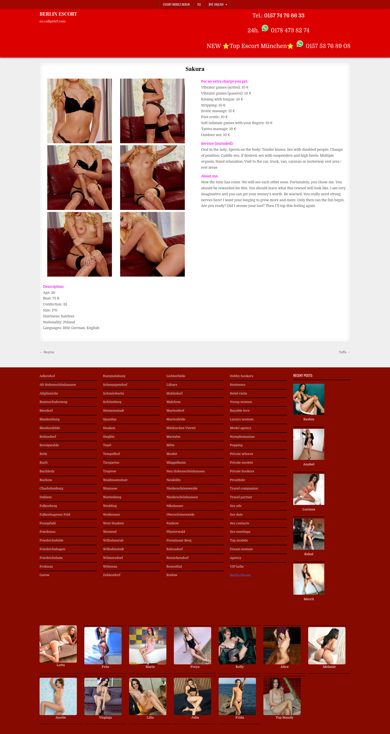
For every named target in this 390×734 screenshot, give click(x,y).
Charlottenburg (51, 488)
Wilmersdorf (113, 558)
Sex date (236, 514)
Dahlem (46, 497)
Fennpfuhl (48, 523)
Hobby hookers (241, 376)
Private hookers (242, 471)
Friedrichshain (51, 558)
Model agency (240, 428)
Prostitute (237, 480)
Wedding (110, 506)
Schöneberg (112, 402)
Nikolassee (174, 506)
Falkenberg (48, 506)
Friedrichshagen (52, 549)
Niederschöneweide (181, 488)
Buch (44, 462)
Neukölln (173, 480)
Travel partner (241, 497)
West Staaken (113, 523)
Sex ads (236, 506)
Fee (199, 4)
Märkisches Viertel (180, 428)
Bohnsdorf (48, 437)
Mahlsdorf (174, 393)
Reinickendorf (177, 558)
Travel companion (244, 488)
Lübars (171, 385)
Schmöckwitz (113, 393)
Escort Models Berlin (176, 4)
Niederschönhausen (182, 497)
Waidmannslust (115, 480)
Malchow (173, 402)
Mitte (170, 445)
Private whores (241, 454)
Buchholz (47, 471)
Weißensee (111, 514)
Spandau (110, 419)
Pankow (172, 523)
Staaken (109, 428)
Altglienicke (49, 393)
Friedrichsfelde (51, 540)
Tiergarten (111, 462)
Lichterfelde (175, 376)
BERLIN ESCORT (58, 14)
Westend (110, 532)
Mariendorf (175, 410)
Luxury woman (241, 419)
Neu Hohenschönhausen (185, 471)
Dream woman (241, 549)
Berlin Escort (240, 575)
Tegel (107, 445)
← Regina (47, 352)
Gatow (44, 575)
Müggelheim (176, 462)
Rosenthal (174, 566)
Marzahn (173, 437)
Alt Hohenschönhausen (58, 385)
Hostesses (237, 385)
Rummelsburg (114, 376)
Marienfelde (175, 419)
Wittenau (110, 566)
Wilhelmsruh (113, 540)
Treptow (109, 471)
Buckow (46, 480)
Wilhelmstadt (113, 549)
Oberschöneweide (180, 514)
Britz (43, 454)
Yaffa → (344, 352)
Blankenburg (50, 419)
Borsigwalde (49, 445)
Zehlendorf (111, 575)
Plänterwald (175, 532)
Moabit (171, 454)
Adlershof (47, 376)
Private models (241, 462)
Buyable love (240, 410)
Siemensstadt (113, 410)
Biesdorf (46, 410)
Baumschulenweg (53, 402)
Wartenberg (112, 497)
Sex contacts (239, 523)
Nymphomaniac (242, 437)
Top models (239, 540)
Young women (241, 402)
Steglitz (108, 437)
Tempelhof (111, 454)
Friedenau (47, 532)
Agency (236, 558)
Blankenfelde (50, 428)
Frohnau (46, 566)
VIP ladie (237, 566)
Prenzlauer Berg (179, 540)
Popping (236, 445)
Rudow (171, 575)
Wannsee (110, 488)
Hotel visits (238, 393)
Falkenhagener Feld (55, 514)
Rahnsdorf (174, 549)
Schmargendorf (115, 385)
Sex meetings (240, 532)
